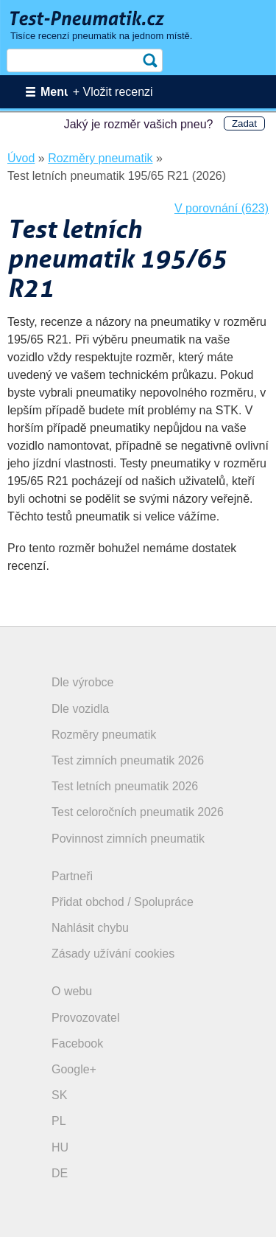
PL (59, 1121)
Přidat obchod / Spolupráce (123, 902)
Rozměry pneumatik (104, 734)
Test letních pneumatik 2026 (125, 786)
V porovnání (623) (221, 208)
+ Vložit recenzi (113, 92)
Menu (55, 92)
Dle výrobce (82, 682)
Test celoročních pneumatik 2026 (138, 812)
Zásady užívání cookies (113, 953)
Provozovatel (86, 1017)
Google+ (74, 1069)
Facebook (77, 1043)
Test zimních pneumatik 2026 (128, 760)
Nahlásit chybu (90, 927)
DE (60, 1173)
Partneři (72, 876)
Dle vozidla (80, 709)
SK (59, 1095)
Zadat (244, 123)
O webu (72, 991)
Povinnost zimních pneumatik (128, 838)
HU (60, 1147)
